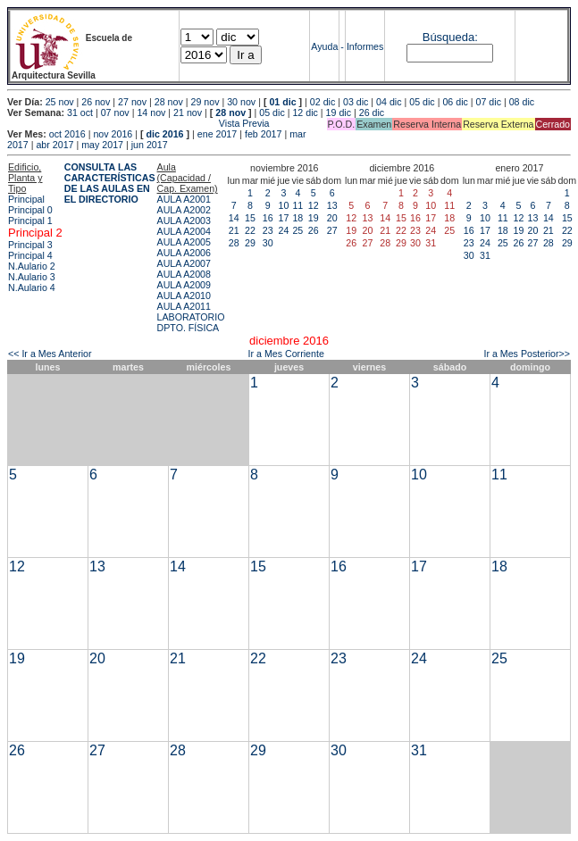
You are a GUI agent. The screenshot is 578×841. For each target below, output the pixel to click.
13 (332, 205)
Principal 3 (30, 244)
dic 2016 (164, 134)
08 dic (521, 101)
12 (313, 205)
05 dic (421, 101)
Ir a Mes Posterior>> (526, 353)
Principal (26, 199)
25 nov (60, 101)
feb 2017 (263, 134)
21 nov (187, 112)
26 (313, 230)
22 (250, 230)
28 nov (169, 101)
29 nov (204, 101)
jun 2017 (149, 144)
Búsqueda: (450, 37)
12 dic (304, 112)
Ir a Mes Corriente (286, 353)
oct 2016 (67, 134)
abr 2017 (54, 144)
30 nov (241, 101)
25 (297, 230)
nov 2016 (112, 134)
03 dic (355, 101)
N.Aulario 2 (31, 266)
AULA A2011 (184, 306)
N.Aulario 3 (31, 276)
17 (283, 217)
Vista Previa (138, 123)
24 (283, 230)
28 (234, 242)
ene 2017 (217, 134)
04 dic (388, 101)
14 (234, 217)
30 (268, 242)
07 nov (115, 112)
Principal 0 (30, 209)
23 (268, 230)
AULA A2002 (184, 209)
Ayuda (324, 46)
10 (283, 205)
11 (297, 205)
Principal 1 (30, 220)
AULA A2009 (184, 284)
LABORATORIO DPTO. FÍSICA (191, 322)
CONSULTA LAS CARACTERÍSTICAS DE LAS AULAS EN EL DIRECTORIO (109, 183)
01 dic (282, 101)
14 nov (151, 112)
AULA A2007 (184, 263)
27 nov (132, 101)
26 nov (95, 101)
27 (332, 230)
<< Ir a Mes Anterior (50, 353)
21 (234, 230)
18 (297, 217)
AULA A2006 (184, 252)
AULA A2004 (184, 231)
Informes (365, 46)
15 (250, 217)
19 (313, 217)
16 (268, 217)
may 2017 (102, 144)
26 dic (371, 112)
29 (250, 242)
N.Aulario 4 (31, 287)
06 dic (454, 101)
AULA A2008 (184, 274)
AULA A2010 (184, 295)
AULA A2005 (184, 242)
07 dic (488, 101)
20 (332, 217)
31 (485, 255)
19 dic (338, 112)
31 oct (80, 112)
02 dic (322, 101)
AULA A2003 (184, 220)
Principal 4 (30, 255)
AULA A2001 (184, 199)
